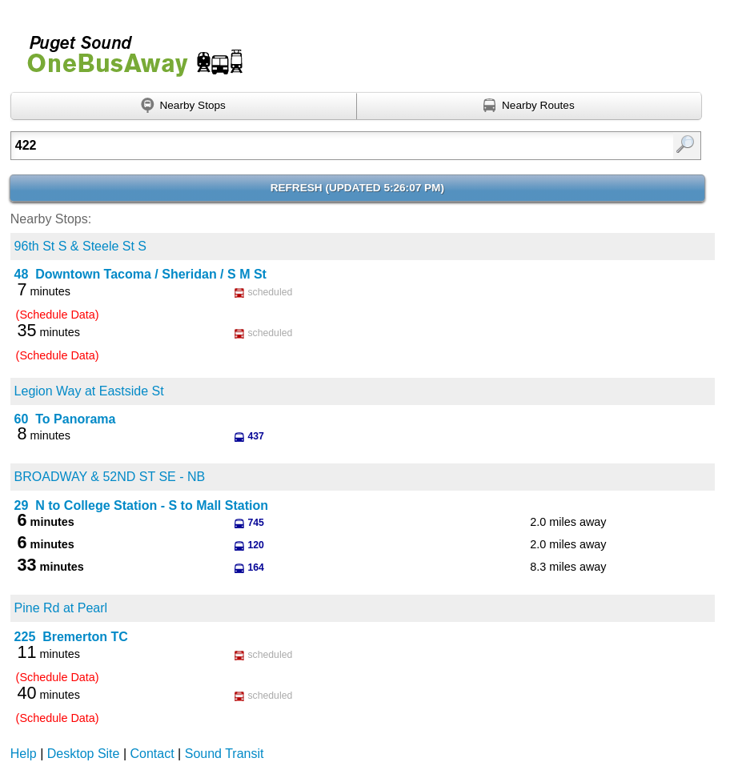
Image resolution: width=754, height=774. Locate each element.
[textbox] (307, 145)
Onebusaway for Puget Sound (128, 49)
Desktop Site (83, 753)
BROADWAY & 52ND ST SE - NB (110, 476)
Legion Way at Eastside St (89, 391)
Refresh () (357, 188)
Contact (152, 753)
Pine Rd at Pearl (61, 608)
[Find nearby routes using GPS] (530, 106)
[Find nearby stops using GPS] (183, 106)
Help (23, 753)
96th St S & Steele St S (80, 246)
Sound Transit (224, 753)
